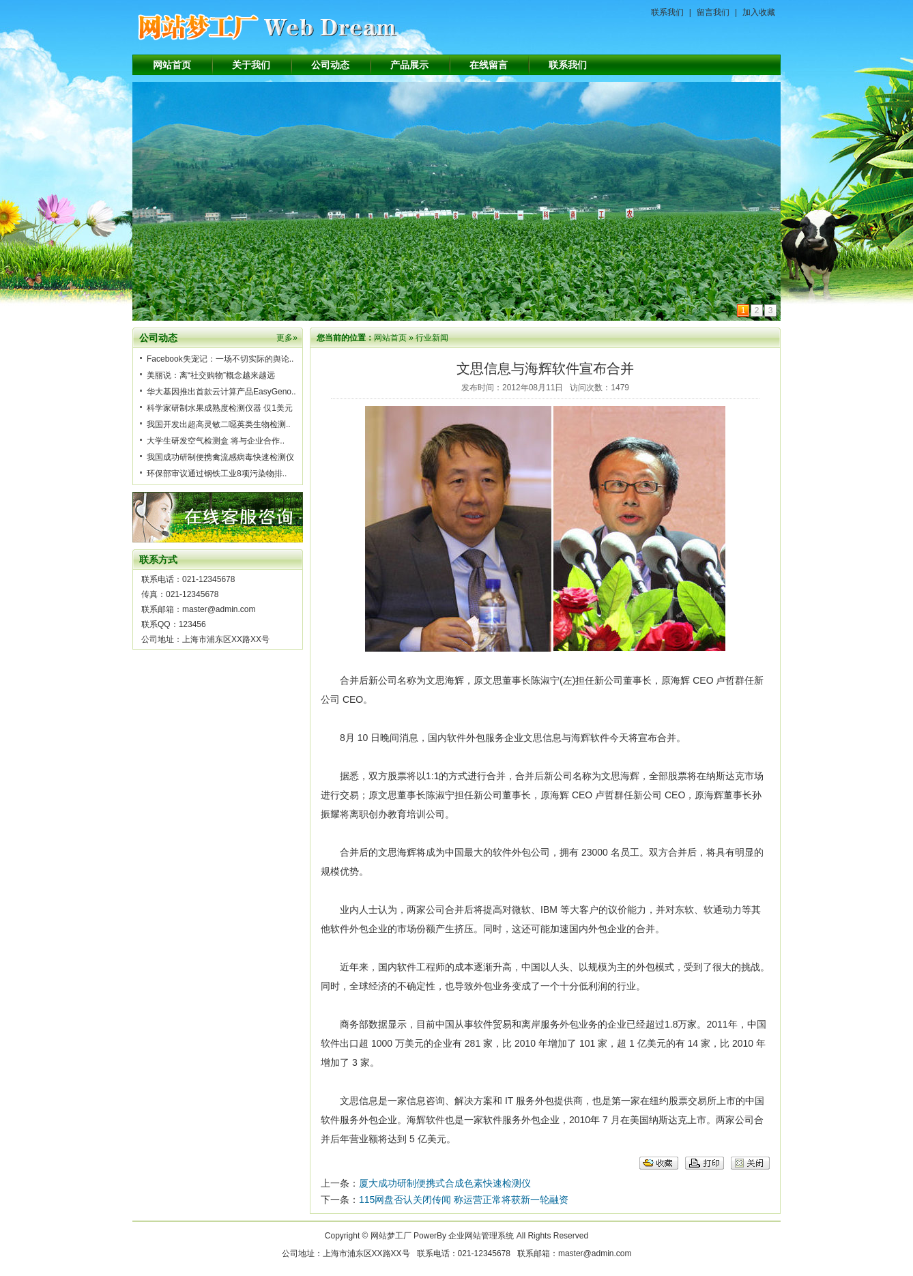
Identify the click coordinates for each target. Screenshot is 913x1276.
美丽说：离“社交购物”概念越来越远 (211, 375)
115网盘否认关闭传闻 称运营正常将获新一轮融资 (463, 1199)
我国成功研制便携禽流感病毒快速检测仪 (220, 457)
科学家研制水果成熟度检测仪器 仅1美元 (220, 408)
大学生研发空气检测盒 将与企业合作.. (216, 441)
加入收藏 (758, 12)
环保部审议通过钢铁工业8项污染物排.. (217, 473)
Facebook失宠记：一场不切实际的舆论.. (220, 359)
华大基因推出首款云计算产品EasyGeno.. (221, 391)
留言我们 (713, 12)
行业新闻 (432, 338)
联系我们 (667, 12)
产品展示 (409, 64)
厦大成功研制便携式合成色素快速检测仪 (445, 1183)
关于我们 (251, 64)
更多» (287, 338)
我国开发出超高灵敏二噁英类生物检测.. (219, 424)
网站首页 (172, 64)
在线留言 (488, 64)
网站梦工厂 (391, 1236)
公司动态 (330, 64)
